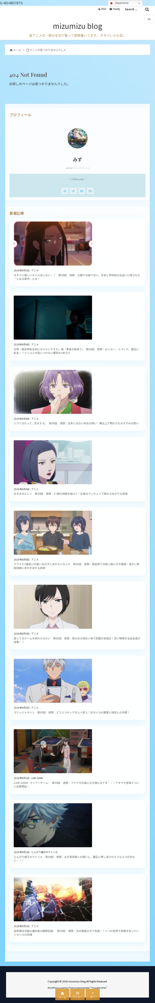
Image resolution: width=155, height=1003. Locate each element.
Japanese (119, 3)
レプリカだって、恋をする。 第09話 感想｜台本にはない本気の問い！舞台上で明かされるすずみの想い (76, 423)
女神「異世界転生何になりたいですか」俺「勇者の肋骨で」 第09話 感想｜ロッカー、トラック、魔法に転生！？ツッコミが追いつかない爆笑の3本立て (76, 351)
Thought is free (98, 987)
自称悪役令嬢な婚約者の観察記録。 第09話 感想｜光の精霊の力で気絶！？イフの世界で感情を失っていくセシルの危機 (76, 932)
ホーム (17, 50)
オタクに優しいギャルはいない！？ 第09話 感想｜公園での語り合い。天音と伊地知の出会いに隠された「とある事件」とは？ (77, 277)
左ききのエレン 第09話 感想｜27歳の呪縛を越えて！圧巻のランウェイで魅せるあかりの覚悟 (71, 494)
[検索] (147, 9)
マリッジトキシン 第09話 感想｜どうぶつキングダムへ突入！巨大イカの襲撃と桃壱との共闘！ (72, 712)
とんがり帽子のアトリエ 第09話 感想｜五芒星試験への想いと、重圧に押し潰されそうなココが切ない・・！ (74, 858)
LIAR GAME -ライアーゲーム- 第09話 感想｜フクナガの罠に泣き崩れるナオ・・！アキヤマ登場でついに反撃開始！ (76, 784)
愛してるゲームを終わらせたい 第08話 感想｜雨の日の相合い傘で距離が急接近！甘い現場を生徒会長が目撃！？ (77, 640)
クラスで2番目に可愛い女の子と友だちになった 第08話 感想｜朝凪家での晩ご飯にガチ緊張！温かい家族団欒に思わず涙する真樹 (76, 566)
